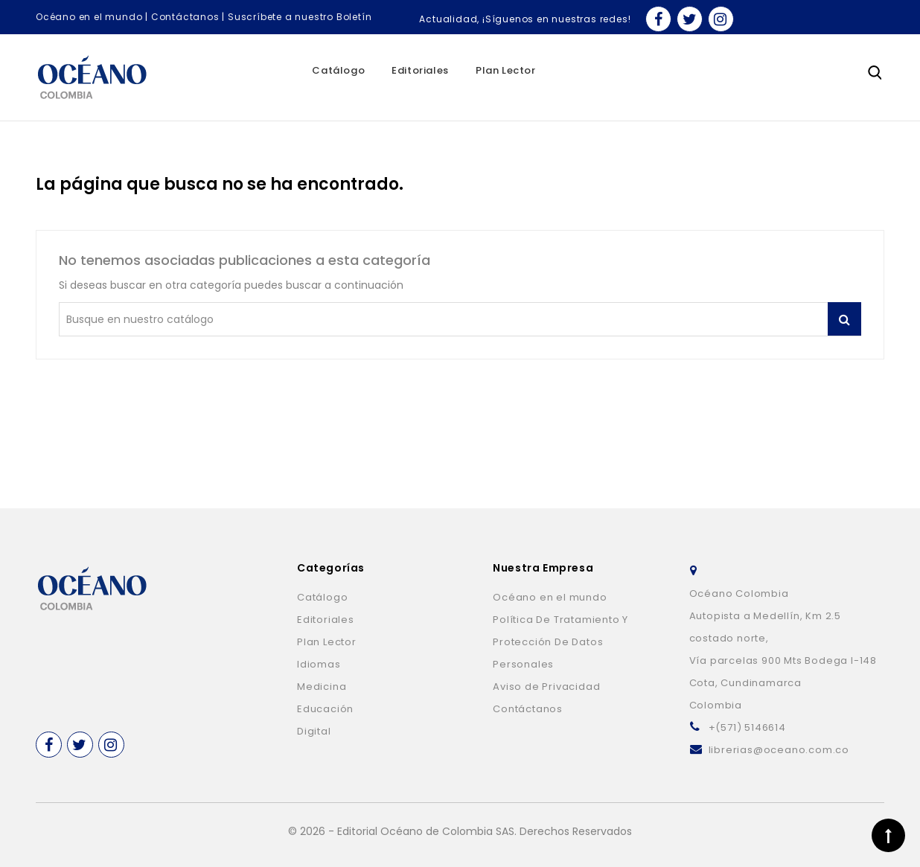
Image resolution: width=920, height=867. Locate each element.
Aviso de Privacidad (546, 686)
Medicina (321, 686)
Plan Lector (506, 70)
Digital (314, 731)
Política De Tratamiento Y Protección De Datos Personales (560, 641)
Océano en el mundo (89, 16)
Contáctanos (185, 16)
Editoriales (420, 70)
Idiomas (319, 664)
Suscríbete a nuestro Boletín (299, 16)
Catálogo (338, 70)
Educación (325, 709)
